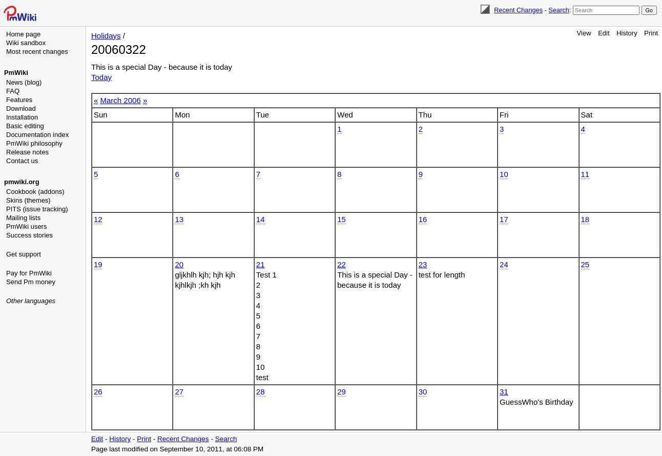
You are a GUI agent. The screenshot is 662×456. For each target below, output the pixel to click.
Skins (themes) (28, 200)
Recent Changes (518, 10)
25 (585, 264)
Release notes (27, 152)
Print (651, 33)
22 (341, 264)
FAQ (12, 91)
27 (179, 391)
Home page (23, 34)
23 (423, 264)
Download (21, 108)
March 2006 (120, 100)
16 (423, 219)
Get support (23, 254)
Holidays (106, 35)
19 (98, 264)
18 (585, 219)
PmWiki (16, 72)
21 (260, 264)
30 (423, 391)
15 (341, 219)
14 (260, 219)
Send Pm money (30, 282)
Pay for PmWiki (29, 273)
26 (98, 391)
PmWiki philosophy (34, 143)
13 (179, 219)
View (584, 33)
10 (504, 174)
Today (101, 77)
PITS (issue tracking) (37, 209)
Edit (603, 33)
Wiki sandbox (26, 43)
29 (341, 391)
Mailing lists (23, 218)
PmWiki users (26, 226)
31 (504, 391)
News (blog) (24, 82)
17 (504, 219)
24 (504, 264)
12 (98, 219)
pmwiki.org (21, 182)
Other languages (30, 301)
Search (558, 10)
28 (260, 391)
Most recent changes (37, 51)
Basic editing (25, 126)
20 (179, 264)
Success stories (29, 235)
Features (19, 100)
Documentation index (37, 134)
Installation (22, 117)
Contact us (22, 161)
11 (585, 174)
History (626, 33)
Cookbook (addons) (35, 191)
